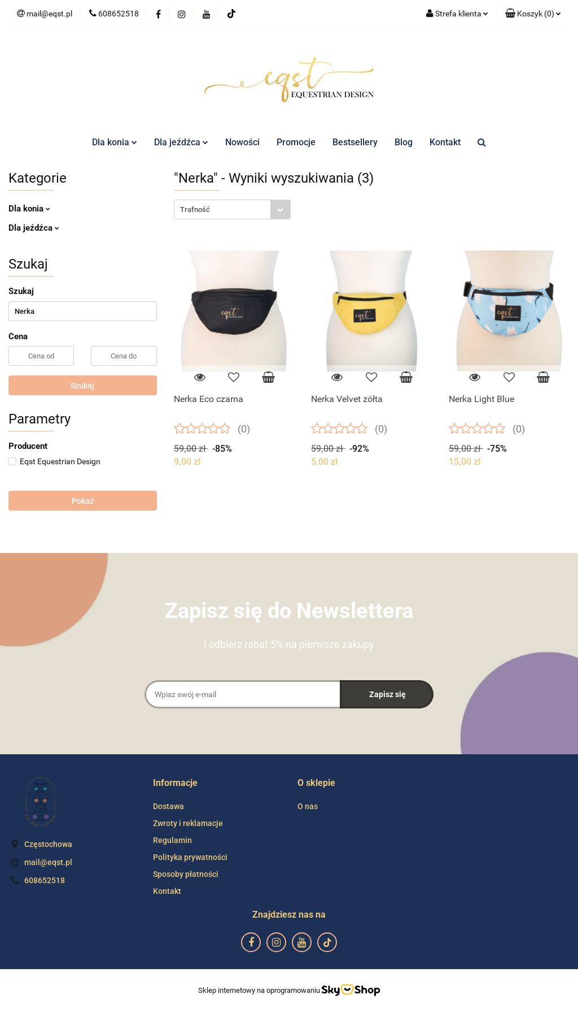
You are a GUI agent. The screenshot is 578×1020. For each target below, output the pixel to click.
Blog (404, 142)
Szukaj (82, 385)
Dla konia (114, 142)
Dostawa (168, 806)
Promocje (296, 142)
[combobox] (232, 209)
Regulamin (172, 840)
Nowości (242, 142)
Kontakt (445, 142)
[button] (533, 14)
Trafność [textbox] (195, 209)
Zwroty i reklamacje (188, 823)
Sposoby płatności (185, 874)
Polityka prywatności (190, 857)
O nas (307, 806)
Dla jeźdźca (181, 142)
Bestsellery (355, 142)
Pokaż (83, 500)
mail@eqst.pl (48, 862)
